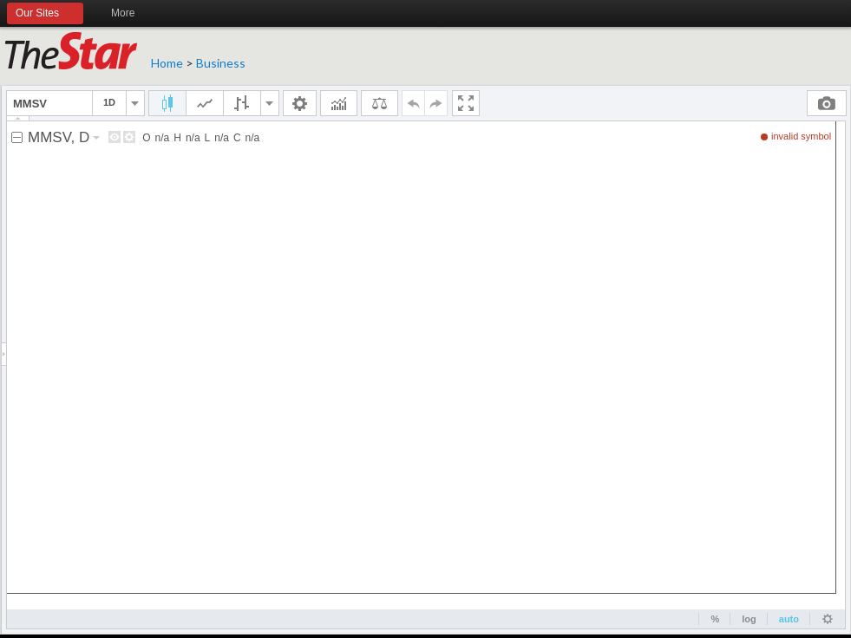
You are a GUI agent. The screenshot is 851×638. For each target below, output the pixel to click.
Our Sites (45, 13)
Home (167, 62)
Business (220, 62)
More (130, 13)
